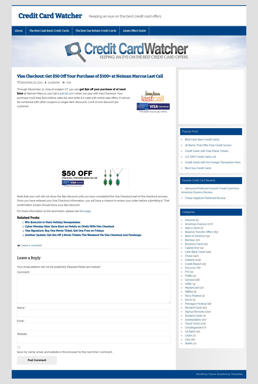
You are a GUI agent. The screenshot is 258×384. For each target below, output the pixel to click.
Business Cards (194, 244)
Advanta (190, 220)
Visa (68, 82)
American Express (196, 224)
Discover (190, 267)
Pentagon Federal (196, 303)
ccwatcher (54, 82)
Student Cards (193, 315)
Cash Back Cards (195, 251)
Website (22, 334)
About (19, 30)
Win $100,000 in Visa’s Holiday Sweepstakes (52, 222)
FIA (187, 271)
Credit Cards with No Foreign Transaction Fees (212, 162)
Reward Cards (193, 307)
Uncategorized (194, 327)
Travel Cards (192, 323)
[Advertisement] (93, 141)
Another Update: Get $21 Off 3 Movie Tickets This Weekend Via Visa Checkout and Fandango (83, 235)
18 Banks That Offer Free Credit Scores (208, 145)
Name (21, 308)
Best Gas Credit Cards (198, 168)
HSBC (188, 283)
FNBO (188, 275)
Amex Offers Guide (134, 30)
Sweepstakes (193, 319)
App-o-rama (192, 227)
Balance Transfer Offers (199, 232)
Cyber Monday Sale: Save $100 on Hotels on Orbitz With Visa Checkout (69, 226)
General (190, 279)
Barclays (190, 240)
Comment (24, 272)
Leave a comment (31, 245)
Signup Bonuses (195, 311)
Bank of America (195, 236)
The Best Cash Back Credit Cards (49, 30)
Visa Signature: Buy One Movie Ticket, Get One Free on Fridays (64, 230)
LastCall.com (66, 93)
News (188, 299)
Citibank (190, 259)
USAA (188, 335)
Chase (189, 255)
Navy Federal (193, 295)
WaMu (189, 343)
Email (21, 321)
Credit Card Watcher (50, 16)
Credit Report (193, 263)
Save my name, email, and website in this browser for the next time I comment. (65, 352)
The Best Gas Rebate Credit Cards (95, 30)
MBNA (189, 291)
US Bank (190, 331)
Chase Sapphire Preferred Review (205, 198)
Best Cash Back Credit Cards (202, 139)
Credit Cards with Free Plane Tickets (206, 151)
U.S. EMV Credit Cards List (200, 156)
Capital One (192, 247)
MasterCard (192, 287)
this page (85, 211)
